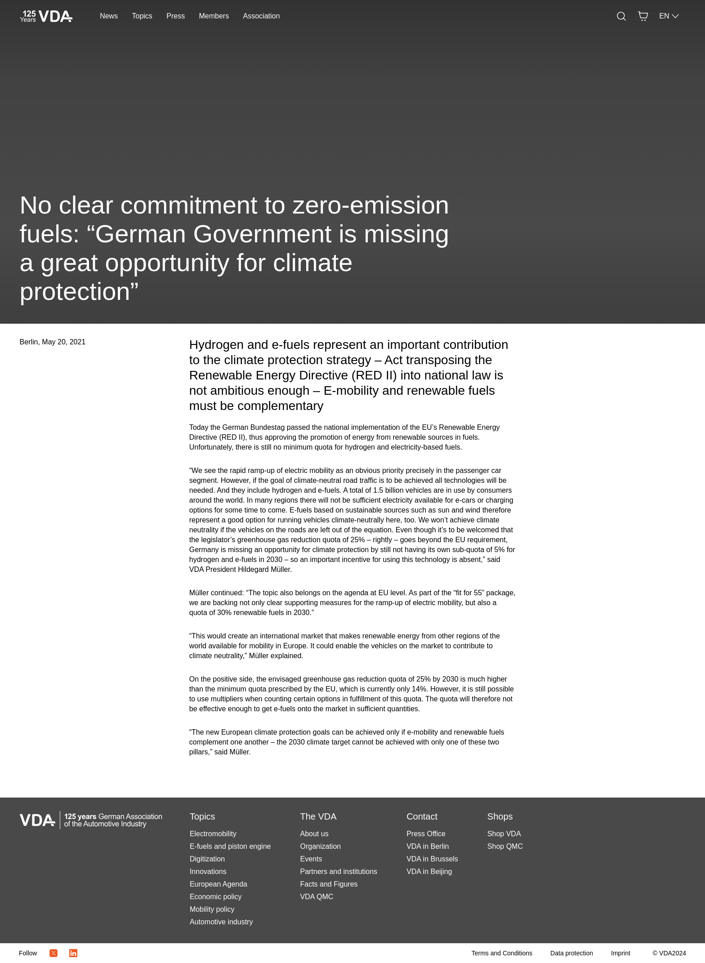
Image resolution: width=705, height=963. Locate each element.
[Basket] (643, 16)
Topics (142, 16)
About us (314, 834)
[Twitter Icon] (53, 953)
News (109, 16)
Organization (320, 846)
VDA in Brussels (432, 859)
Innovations (208, 871)
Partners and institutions (338, 871)
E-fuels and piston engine (230, 846)
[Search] (621, 16)
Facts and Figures (328, 884)
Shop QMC (505, 846)
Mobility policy (212, 909)
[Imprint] (620, 953)
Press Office (426, 834)
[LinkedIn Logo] (73, 953)
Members (214, 16)
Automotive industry (221, 922)
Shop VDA (504, 834)
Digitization (207, 859)
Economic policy (216, 897)
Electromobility (213, 834)
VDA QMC (316, 897)
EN (669, 16)
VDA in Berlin (427, 846)
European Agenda (218, 884)
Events (311, 859)
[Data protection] (571, 953)
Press (175, 16)
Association (261, 16)
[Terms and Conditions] (502, 953)
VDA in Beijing (429, 871)
